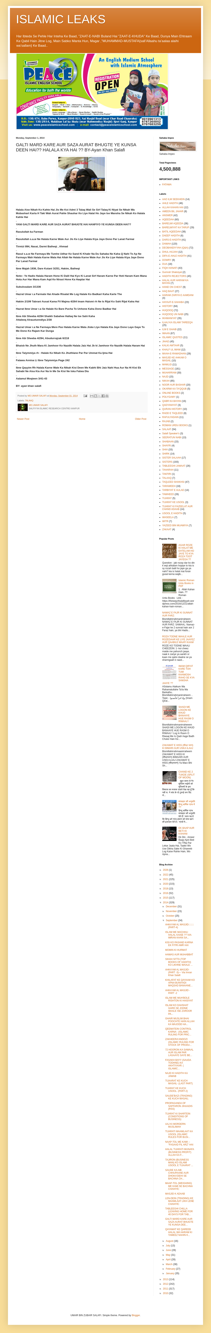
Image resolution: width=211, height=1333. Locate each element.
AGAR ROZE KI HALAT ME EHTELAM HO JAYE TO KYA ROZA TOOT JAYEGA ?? (186, 552)
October (170, 915)
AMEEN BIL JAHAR (172, 211)
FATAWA (167, 184)
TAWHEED (168, 494)
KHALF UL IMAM (171, 349)
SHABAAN (168, 441)
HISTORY (167, 306)
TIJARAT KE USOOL (173, 502)
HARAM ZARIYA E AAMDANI (177, 295)
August (170, 1241)
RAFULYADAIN (170, 417)
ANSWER (167, 215)
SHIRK (166, 453)
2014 (166, 902)
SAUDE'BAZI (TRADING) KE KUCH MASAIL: (178, 1097)
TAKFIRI (166, 474)
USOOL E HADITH (172, 513)
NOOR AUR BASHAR (174, 384)
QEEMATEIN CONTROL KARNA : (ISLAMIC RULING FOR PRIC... (178, 1031)
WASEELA (168, 517)
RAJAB (166, 421)
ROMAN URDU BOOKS (175, 425)
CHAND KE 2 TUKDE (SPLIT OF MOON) (187, 774)
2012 (166, 1284)
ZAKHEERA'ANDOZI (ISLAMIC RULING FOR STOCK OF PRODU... (179, 1042)
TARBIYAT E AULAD (173, 490)
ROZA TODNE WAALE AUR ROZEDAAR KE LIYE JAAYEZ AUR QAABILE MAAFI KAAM (178, 639)
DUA (164, 264)
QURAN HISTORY (172, 409)
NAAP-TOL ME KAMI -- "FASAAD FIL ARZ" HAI (179, 1143)
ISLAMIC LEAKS (61, 19)
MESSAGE (168, 368)
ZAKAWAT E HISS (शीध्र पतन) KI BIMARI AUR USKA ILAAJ (177, 746)
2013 (166, 1279)
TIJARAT (167, 498)
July (168, 1245)
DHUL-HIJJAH (170, 252)
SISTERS (167, 461)
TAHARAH (167, 469)
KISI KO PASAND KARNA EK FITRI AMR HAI (179, 944)
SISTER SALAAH (171, 457)
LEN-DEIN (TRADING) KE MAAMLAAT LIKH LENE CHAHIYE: (179, 1201)
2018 (166, 888)
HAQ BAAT (168, 291)
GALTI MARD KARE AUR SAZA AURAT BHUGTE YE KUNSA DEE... (179, 1222)
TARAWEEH (169, 486)
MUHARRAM (169, 372)
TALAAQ (29, 400)
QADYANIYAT (169, 405)
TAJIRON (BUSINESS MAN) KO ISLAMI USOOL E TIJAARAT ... (179, 1162)
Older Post (140, 419)
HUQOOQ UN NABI (173, 314)
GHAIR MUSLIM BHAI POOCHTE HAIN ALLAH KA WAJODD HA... (179, 1021)
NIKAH (166, 380)
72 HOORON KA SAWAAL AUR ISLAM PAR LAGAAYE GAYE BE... (179, 1052)
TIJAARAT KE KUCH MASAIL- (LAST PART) (179, 1082)
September (172, 920)
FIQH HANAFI (169, 268)
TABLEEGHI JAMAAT (173, 465)
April (168, 1259)
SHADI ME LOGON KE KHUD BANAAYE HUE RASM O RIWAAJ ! (186, 714)
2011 (166, 1288)
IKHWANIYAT (169, 318)
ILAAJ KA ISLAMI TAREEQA (177, 322)
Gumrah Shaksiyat (172, 272)
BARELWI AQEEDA (172, 223)
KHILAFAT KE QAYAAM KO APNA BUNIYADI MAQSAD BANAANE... (180, 983)
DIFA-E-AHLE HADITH (174, 255)
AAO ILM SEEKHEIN (173, 199)
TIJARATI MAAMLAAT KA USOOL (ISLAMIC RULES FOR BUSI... (179, 1134)
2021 (166, 879)
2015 (166, 897)
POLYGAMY (168, 397)
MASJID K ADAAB (175, 1193)
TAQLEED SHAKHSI (173, 482)
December (172, 906)
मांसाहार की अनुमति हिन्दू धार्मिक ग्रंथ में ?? (187, 804)
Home (82, 419)
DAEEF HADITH (171, 235)
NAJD (165, 376)
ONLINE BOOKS (171, 393)
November (172, 911)
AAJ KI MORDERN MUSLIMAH (175, 1125)
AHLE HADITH (170, 203)
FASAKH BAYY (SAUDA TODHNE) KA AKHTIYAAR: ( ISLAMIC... (178, 1064)
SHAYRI (166, 445)
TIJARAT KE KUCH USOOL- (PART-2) (176, 1089)
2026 (166, 870)
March (169, 1264)
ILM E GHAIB (169, 329)
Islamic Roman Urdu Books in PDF (186, 583)
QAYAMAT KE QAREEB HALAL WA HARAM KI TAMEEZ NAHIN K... (178, 1232)
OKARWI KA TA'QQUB (174, 388)
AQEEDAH (168, 219)
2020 (166, 883)
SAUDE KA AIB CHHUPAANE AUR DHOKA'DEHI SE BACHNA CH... (177, 1174)
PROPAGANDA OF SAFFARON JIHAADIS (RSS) (178, 1106)
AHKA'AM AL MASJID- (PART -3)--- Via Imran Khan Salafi (178, 972)
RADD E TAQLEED (172, 413)
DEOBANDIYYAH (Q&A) (175, 247)
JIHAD (165, 341)
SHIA (165, 449)
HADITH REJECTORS (174, 276)
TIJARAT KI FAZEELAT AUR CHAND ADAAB (177, 508)
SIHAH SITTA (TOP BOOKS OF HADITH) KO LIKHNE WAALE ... (178, 962)
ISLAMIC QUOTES (172, 337)
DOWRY (166, 260)
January (170, 1273)
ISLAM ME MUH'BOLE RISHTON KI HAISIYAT (179, 999)
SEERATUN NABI (171, 437)
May (168, 1255)
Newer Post (23, 419)
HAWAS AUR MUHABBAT (179, 954)
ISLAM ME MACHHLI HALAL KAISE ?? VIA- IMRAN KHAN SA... (178, 935)
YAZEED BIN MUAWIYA (175, 525)
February (171, 1268)
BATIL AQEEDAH (171, 231)
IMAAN (166, 333)
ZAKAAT (166, 529)
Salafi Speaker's (170, 433)
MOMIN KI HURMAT (176, 950)
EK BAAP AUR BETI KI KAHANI (186, 831)
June (169, 1250)
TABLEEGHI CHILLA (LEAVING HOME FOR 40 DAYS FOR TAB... (179, 1211)
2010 (166, 1293)
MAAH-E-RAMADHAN (174, 353)
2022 (166, 874)
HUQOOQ (167, 310)
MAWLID (167, 364)
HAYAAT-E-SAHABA (173, 302)
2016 (166, 893)
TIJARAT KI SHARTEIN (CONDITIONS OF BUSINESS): (177, 1116)
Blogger (136, 1315)
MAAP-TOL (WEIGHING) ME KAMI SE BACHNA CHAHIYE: (179, 1186)
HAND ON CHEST (172, 287)
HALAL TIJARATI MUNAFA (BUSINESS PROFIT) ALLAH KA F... (179, 1152)
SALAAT (166, 429)
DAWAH (166, 243)
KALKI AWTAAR (171, 345)
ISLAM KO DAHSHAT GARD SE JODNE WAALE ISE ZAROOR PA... (178, 1009)
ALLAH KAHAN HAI (172, 207)
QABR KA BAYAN (171, 401)
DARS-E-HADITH (171, 239)
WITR (165, 521)
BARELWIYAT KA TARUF (175, 227)
